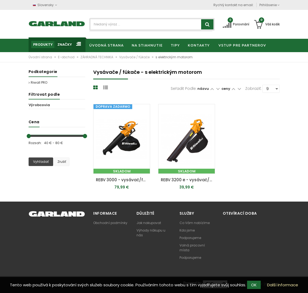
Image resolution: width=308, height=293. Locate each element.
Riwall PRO (38, 82)
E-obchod (66, 57)
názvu (203, 88)
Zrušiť (61, 161)
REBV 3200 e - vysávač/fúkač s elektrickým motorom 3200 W (188, 180)
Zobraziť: (253, 88)
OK (254, 285)
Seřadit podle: (184, 88)
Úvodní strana (41, 57)
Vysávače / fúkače (134, 57)
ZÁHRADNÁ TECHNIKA (97, 57)
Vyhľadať (41, 161)
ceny (226, 88)
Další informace (282, 285)
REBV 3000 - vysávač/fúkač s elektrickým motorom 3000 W (123, 180)
